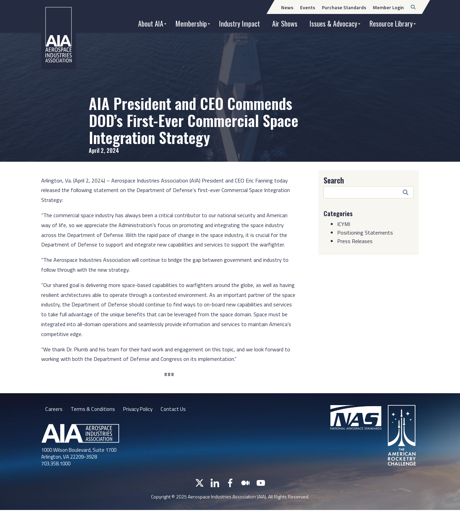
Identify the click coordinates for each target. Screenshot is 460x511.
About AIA (150, 23)
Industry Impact (239, 23)
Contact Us (177, 409)
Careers (53, 409)
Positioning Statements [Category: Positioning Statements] (365, 232)
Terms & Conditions (93, 409)
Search (334, 180)
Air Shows (284, 23)
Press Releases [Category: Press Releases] (355, 241)
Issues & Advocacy (333, 23)
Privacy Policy (139, 409)
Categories (339, 213)
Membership (191, 23)
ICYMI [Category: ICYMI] (343, 224)
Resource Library (391, 23)
